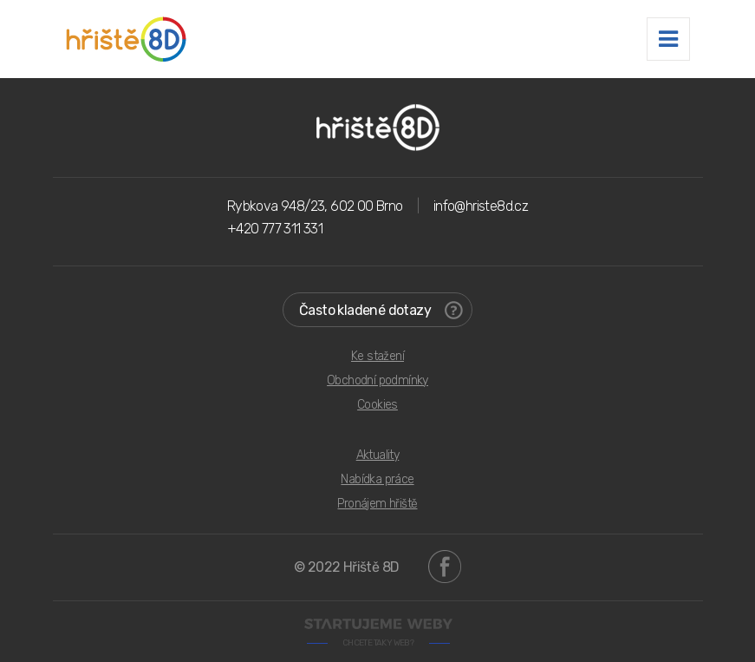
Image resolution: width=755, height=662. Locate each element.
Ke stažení (377, 356)
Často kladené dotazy (381, 310)
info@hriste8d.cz (480, 206)
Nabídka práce (377, 479)
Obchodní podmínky (377, 380)
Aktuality (378, 455)
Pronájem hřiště (377, 503)
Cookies (377, 404)
